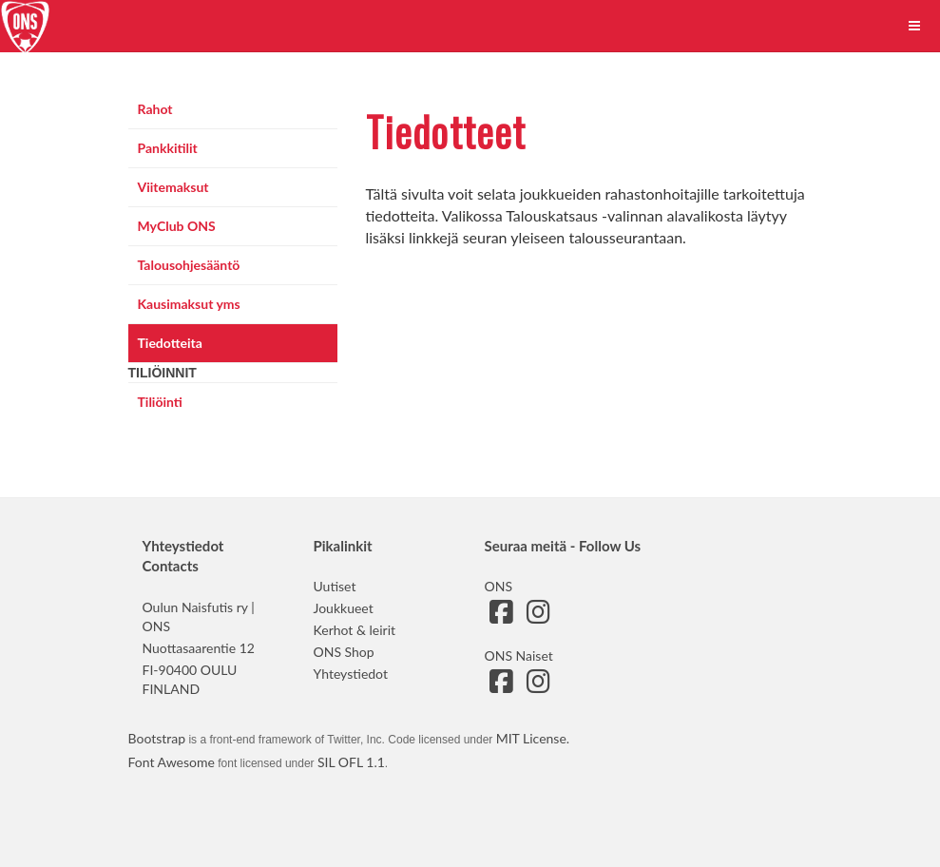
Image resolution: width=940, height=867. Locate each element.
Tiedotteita (170, 343)
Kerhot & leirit (355, 630)
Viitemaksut (173, 187)
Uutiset (335, 586)
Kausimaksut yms (189, 304)
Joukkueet (344, 608)
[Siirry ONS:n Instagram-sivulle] (539, 616)
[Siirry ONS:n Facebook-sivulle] (502, 616)
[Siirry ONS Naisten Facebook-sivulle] (502, 686)
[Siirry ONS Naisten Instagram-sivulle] (539, 686)
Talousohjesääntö (189, 265)
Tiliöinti (160, 402)
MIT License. (532, 738)
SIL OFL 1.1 (351, 762)
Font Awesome (171, 762)
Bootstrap (157, 738)
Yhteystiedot (351, 673)
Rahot (155, 109)
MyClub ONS (177, 226)
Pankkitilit (168, 148)
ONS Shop (344, 652)
